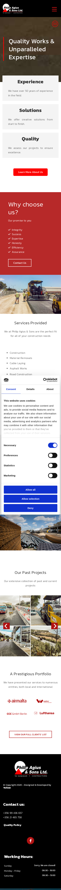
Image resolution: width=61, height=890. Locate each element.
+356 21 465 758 (12, 817)
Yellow (7, 787)
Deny (30, 508)
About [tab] (50, 389)
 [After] (54, 626)
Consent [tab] (11, 389)
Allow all (30, 489)
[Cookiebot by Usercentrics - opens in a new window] (43, 380)
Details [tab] (31, 389)
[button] (30, 172)
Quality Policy (12, 825)
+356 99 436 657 (13, 813)
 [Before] (6, 626)
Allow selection (30, 498)
